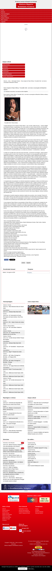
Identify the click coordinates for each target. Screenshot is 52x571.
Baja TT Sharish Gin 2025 (15, 351)
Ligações (3, 21)
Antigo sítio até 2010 (6, 517)
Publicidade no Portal (23, 508)
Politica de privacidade (7, 514)
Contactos (4, 520)
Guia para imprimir (39, 513)
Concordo (22, 568)
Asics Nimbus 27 (32, 455)
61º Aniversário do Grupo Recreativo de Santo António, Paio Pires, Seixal (13, 317)
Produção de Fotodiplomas (24, 511)
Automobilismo (6, 310)
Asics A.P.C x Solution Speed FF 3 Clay (37, 448)
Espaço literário (6, 64)
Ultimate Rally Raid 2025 (15, 343)
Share (6, 259)
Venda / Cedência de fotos (24, 513)
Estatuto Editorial (6, 510)
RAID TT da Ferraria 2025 (15, 369)
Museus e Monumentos (8, 76)
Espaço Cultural (5, 17)
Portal (2, 9)
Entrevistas (5, 67)
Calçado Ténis (31, 446)
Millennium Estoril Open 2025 (16, 372)
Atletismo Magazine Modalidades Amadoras (13, 545)
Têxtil (29, 464)
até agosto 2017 (25, 528)
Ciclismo (5, 353)
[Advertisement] (26, 44)
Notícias (3, 11)
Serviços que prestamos (24, 510)
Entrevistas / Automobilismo (9, 470)
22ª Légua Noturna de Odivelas (16, 365)
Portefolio (37, 510)
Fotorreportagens (5, 13)
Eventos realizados (39, 511)
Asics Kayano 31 (32, 458)
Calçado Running (31, 442)
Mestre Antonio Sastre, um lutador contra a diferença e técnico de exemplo (12, 457)
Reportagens (4, 15)
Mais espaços (4, 19)
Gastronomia (5, 71)
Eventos (5, 313)
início (9, 81)
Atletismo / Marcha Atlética (8, 325)
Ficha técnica (5, 511)
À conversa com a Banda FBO (40, 408)
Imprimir (26, 91)
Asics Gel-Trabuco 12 (33, 462)
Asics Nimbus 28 (32, 444)
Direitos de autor (5, 513)
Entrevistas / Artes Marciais (8, 442)
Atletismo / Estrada (7, 305)
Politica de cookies (6, 516)
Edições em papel (6, 518)
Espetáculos (5, 69)
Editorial (4, 508)
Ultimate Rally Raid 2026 (15, 311)
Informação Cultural (7, 74)
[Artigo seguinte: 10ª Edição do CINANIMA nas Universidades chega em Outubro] (28, 263)
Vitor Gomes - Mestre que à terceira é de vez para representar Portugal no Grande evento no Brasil (13, 479)
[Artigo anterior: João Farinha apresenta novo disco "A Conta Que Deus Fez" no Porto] (23, 263)
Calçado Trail (30, 460)
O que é (37, 508)
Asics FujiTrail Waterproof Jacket (36, 465)
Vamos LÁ (11, 427)
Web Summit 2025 (13, 418)
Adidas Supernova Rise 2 (34, 451)
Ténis (4, 371)
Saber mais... (31, 568)
